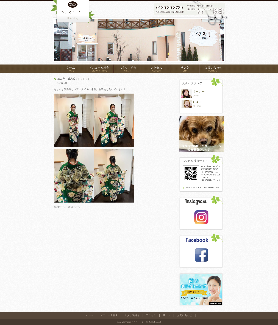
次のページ (74, 206)
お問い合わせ (184, 315)
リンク (166, 315)
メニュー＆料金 (109, 315)
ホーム (89, 315)
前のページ (60, 206)
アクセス (151, 315)
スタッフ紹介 (131, 315)
